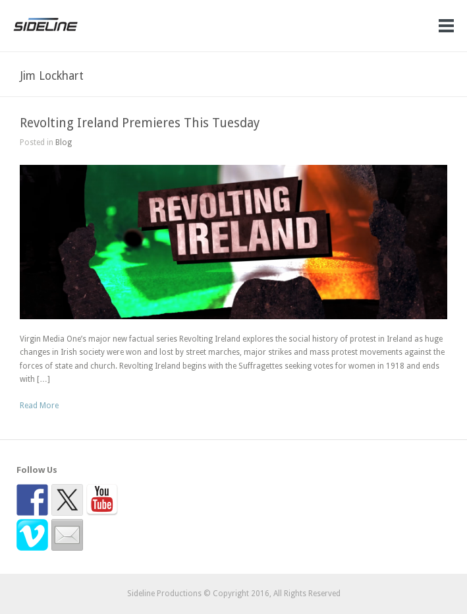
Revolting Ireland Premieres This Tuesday (140, 123)
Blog (63, 142)
